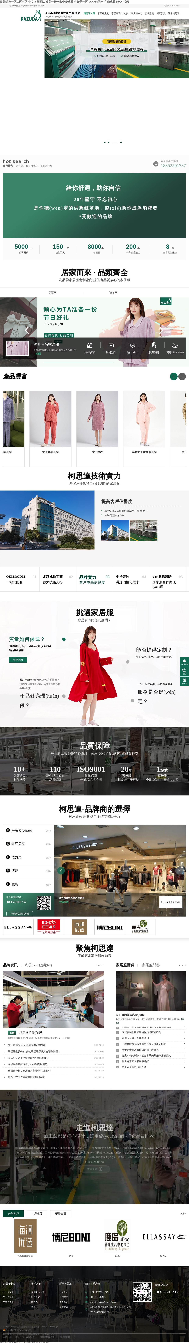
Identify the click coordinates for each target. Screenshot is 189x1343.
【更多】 (67, 1038)
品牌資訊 (10, 965)
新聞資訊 (161, 13)
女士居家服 (8, 1292)
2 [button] (111, 142)
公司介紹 (63, 1292)
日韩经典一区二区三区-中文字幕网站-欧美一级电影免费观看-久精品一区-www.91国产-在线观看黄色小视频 (64, 1)
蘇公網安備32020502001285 (17, 1330)
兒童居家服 (8, 1302)
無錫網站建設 (35, 1334)
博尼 (33, 1307)
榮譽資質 (60, 1213)
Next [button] (166, 82)
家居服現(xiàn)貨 (119, 13)
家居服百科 (125, 965)
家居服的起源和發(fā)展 (130, 1014)
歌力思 (34, 1302)
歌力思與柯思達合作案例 (71, 898)
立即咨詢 (18, 660)
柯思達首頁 (89, 13)
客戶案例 (149, 13)
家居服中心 (136, 13)
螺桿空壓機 (65, 1337)
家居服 (27, 15)
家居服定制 (103, 13)
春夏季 (52, 292)
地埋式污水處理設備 (24, 1337)
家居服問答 (151, 965)
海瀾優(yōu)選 (37, 1292)
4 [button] (121, 142)
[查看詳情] (64, 902)
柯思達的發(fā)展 (30, 1032)
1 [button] (104, 142)
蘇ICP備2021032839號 (48, 1327)
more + (100, 965)
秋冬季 (113, 292)
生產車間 (37, 1213)
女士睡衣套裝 (52, 452)
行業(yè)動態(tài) (38, 965)
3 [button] (117, 142)
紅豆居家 (35, 1297)
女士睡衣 (99, 452)
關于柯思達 (174, 13)
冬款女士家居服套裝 (146, 452)
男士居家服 (8, 1297)
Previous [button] (66, 82)
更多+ (183, 1213)
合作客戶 (13, 1213)
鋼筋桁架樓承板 (47, 1337)
